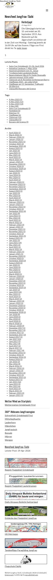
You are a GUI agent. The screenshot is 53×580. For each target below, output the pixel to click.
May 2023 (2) (14, 195)
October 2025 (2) (16, 144)
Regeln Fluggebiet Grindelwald (19, 470)
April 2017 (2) (15, 346)
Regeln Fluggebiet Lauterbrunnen (20, 486)
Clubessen (15, 117)
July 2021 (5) (14, 240)
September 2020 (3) (17, 261)
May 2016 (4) (14, 364)
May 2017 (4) (14, 344)
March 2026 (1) (15, 135)
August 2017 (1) (15, 337)
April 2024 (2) (15, 180)
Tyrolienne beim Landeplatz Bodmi (23, 73)
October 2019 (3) (16, 285)
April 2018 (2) (15, 321)
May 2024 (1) (14, 177)
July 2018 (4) (14, 314)
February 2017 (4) (16, 350)
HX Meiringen (11, 534)
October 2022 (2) (16, 209)
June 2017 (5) (14, 341)
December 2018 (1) (17, 305)
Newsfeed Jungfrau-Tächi (17, 447)
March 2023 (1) (15, 200)
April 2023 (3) (15, 198)
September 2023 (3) (17, 189)
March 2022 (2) (15, 222)
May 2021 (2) (14, 245)
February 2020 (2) (16, 276)
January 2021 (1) (16, 254)
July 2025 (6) (14, 151)
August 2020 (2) (15, 263)
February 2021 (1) (16, 252)
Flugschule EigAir (13, 566)
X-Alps (13, 106)
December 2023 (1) (17, 184)
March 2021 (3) (15, 249)
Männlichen (10, 426)
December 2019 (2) (17, 281)
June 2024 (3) (14, 175)
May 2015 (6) (14, 386)
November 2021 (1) (17, 231)
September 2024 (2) (17, 169)
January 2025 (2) (16, 162)
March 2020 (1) (15, 274)
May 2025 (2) (14, 155)
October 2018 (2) (16, 310)
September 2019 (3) (17, 287)
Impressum (9, 575)
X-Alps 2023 (15, 99)
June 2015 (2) (14, 384)
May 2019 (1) (14, 294)
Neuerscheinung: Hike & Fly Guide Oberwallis (27, 75)
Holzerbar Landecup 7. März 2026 (23, 68)
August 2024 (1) (15, 171)
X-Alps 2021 (16, 102)
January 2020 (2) (16, 279)
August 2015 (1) (15, 380)
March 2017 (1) (15, 348)
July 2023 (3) (14, 193)
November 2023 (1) (17, 186)
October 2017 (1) (16, 332)
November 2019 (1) (17, 283)
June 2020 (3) (14, 267)
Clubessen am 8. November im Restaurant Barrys (29, 80)
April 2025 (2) (15, 157)
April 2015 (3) (15, 389)
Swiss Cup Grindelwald (20, 108)
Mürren (8, 436)
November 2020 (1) (17, 256)
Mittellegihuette (12, 419)
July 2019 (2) (14, 290)
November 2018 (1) (17, 308)
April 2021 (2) (15, 247)
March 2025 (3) (15, 160)
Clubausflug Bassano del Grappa (22, 89)
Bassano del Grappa (18, 122)
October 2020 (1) (16, 258)
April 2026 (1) (15, 133)
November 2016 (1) (17, 353)
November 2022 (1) (17, 207)
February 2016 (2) (16, 368)
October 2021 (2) (16, 234)
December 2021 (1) (17, 229)
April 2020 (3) (15, 272)
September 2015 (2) (17, 377)
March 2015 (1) (15, 391)
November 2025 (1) (17, 142)
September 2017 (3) (17, 335)
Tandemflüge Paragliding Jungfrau (21, 550)
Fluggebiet (14, 111)
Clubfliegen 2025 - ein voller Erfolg (23, 82)
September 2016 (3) (17, 357)
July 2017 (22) (15, 339)
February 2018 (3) (16, 326)
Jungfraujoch (11, 429)
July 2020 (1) (14, 265)
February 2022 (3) (16, 225)
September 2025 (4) (17, 146)
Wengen (9, 440)
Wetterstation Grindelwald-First (20, 405)
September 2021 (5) (17, 236)
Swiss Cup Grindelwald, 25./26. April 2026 (26, 66)
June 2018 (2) (14, 317)
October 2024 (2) (16, 166)
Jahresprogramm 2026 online (21, 77)
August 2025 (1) (15, 148)
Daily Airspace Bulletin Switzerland (21, 502)
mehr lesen (22, 48)
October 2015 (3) (16, 375)
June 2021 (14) (15, 243)
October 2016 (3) (16, 355)
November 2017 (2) (17, 330)
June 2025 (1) (14, 153)
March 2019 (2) (15, 299)
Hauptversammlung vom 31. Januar (23, 71)
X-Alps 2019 (16, 104)
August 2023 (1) (15, 191)
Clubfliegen (15, 115)
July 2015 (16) (15, 382)
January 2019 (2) (16, 303)
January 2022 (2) (16, 227)
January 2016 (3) (16, 371)
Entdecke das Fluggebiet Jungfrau (21, 518)
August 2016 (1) (15, 359)
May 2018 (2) (14, 319)
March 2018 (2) (15, 323)
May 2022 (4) (14, 218)
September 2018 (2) (17, 312)
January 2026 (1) (16, 139)
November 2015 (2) (17, 373)
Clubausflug (15, 120)
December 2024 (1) (17, 164)
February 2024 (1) (16, 182)
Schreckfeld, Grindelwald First (19, 415)
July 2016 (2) (14, 362)
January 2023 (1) (16, 204)
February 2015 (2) (16, 393)
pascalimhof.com (31, 575)
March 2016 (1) (15, 366)
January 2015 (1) (16, 395)
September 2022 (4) (17, 211)
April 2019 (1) (15, 296)
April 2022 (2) (15, 220)
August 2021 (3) (15, 238)
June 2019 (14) (15, 292)
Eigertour (14, 113)
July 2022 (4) (14, 213)
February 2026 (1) (16, 137)
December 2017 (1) (17, 328)
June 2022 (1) (14, 216)
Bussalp (8, 433)
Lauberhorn (10, 422)
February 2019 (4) (16, 301)
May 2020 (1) (14, 270)
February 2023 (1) (16, 202)
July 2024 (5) (14, 173)
